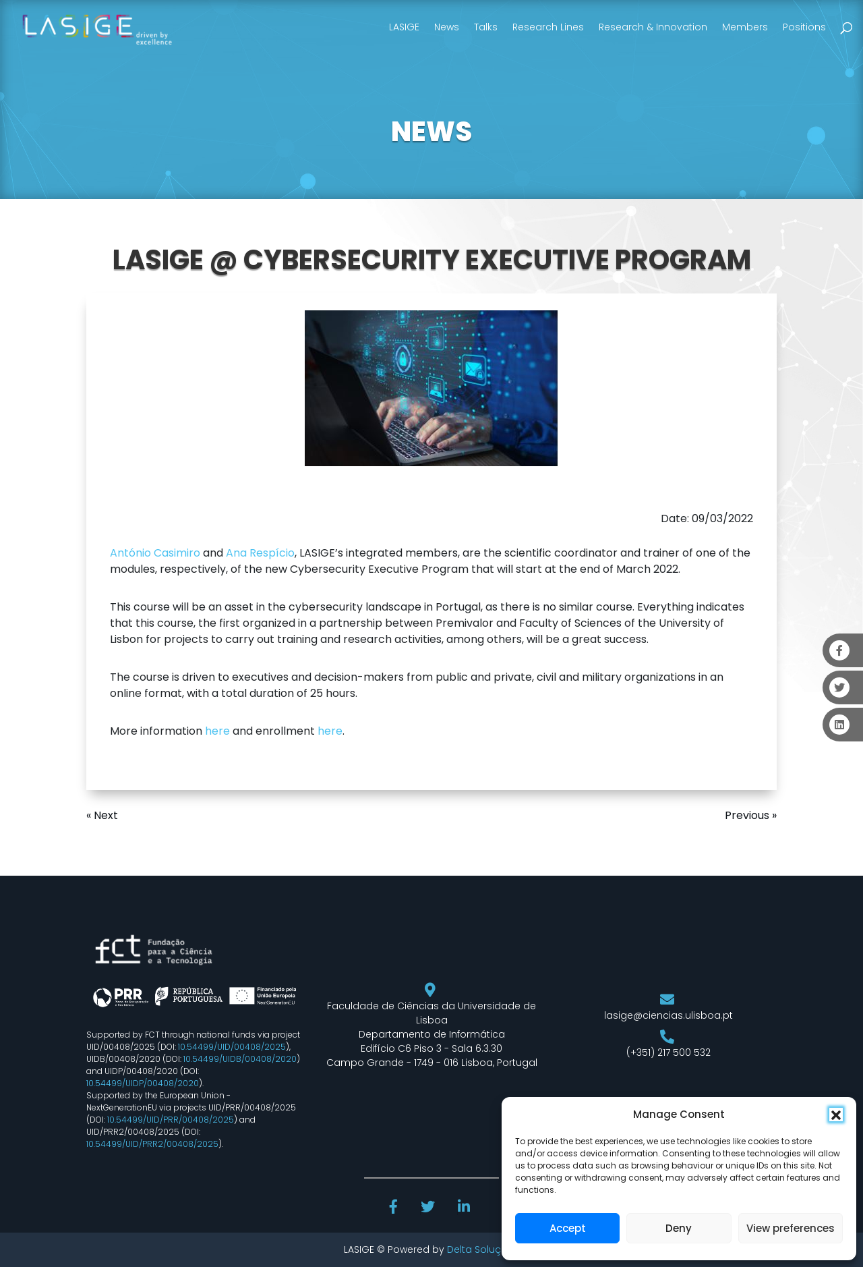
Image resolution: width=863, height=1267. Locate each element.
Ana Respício (260, 553)
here (217, 731)
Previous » (751, 815)
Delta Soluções (483, 1249)
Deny (678, 1228)
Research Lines (548, 27)
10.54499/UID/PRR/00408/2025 (170, 1119)
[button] (836, 1114)
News (446, 27)
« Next (102, 815)
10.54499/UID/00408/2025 (232, 1046)
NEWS (431, 131)
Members (745, 27)
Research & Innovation (653, 27)
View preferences (790, 1228)
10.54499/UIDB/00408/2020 (240, 1059)
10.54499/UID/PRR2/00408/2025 (152, 1144)
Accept (567, 1228)
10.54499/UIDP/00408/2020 (142, 1083)
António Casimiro (155, 553)
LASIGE (404, 27)
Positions (804, 27)
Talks (486, 27)
